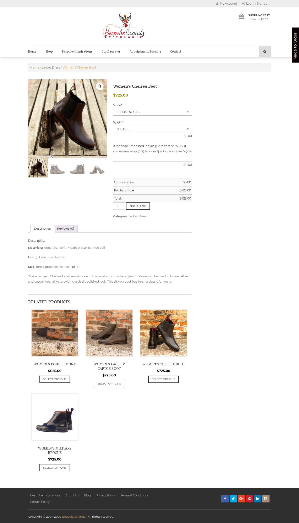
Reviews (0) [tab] (65, 228)
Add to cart (138, 206)
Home (32, 51)
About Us (72, 495)
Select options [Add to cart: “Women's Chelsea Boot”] (163, 379)
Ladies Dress (51, 67)
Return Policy (40, 502)
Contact (175, 51)
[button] (99, 86)
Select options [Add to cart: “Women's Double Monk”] (54, 379)
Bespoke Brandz (74, 516)
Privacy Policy (105, 495)
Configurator (111, 51)
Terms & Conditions (135, 495)
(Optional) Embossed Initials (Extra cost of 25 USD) (149, 146)
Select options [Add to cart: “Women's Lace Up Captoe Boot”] (109, 383)
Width (118, 122)
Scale (117, 105)
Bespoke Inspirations (77, 51)
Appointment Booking (145, 51)
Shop (49, 51)
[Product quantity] (119, 206)
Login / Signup (254, 3)
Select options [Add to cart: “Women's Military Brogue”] (54, 467)
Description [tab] (42, 228)
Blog (87, 495)
